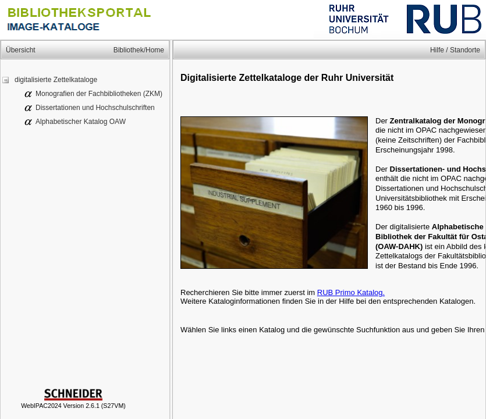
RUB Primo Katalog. (351, 292)
